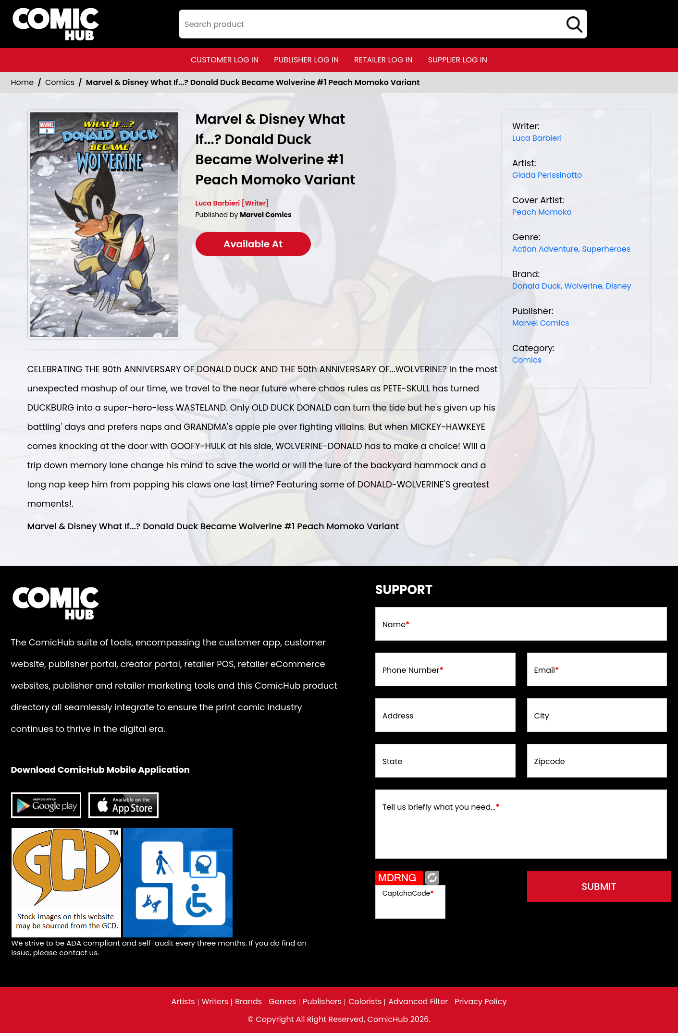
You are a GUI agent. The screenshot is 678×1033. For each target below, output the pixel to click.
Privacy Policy (480, 1002)
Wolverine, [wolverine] (584, 286)
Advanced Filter (418, 1002)
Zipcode (549, 761)
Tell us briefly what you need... (441, 807)
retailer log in (383, 59)
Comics (59, 82)
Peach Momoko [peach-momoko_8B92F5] (541, 212)
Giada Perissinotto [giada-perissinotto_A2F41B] (547, 175)
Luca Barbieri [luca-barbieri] (537, 138)
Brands (248, 1002)
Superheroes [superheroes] (606, 249)
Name (396, 624)
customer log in (225, 59)
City (541, 716)
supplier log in (457, 59)
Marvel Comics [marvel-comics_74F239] (540, 322)
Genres (282, 1002)
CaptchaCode (408, 893)
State (392, 761)
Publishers (322, 1002)
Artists (183, 1002)
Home (22, 82)
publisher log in (306, 59)
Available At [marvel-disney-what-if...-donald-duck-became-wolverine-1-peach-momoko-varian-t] (253, 244)
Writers (215, 1002)
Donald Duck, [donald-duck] (537, 286)
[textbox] (383, 24)
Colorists (365, 1002)
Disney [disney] (618, 286)
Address (398, 716)
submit (598, 886)
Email (546, 670)
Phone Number (413, 670)
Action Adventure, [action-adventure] (546, 249)
